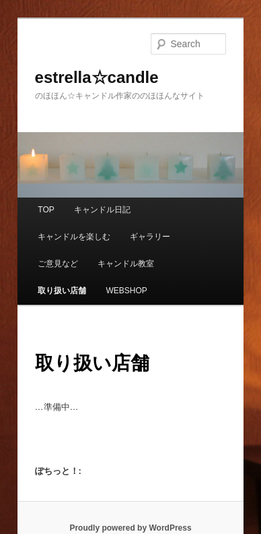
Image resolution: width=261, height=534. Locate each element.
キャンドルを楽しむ (74, 236)
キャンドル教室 (126, 263)
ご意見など (58, 263)
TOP (46, 209)
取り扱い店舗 (62, 290)
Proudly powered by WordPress (130, 528)
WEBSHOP (126, 290)
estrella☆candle (97, 77)
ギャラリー (150, 236)
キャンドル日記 (102, 209)
